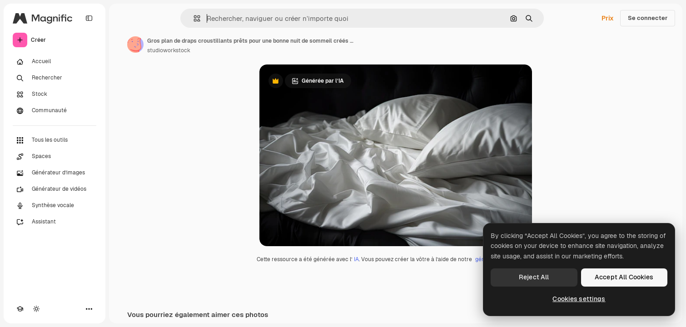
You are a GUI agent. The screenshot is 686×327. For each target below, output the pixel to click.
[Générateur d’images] (54, 173)
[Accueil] (54, 61)
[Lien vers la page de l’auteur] (135, 44)
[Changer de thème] (36, 309)
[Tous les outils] (54, 140)
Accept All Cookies (624, 277)
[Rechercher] (54, 78)
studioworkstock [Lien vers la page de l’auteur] (168, 50)
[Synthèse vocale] (54, 205)
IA (356, 259)
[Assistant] (54, 222)
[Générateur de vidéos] (54, 189)
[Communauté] (54, 111)
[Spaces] (54, 156)
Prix (607, 18)
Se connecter (647, 18)
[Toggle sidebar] (89, 18)
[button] (193, 18)
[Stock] (54, 94)
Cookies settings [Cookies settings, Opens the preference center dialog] (578, 299)
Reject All (534, 277)
